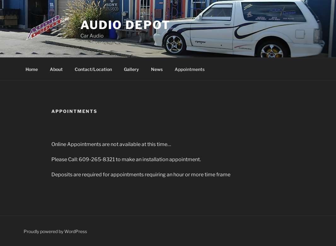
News (157, 69)
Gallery (131, 69)
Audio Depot (125, 25)
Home (32, 69)
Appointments (190, 69)
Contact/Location (93, 69)
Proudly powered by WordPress (55, 231)
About (56, 69)
